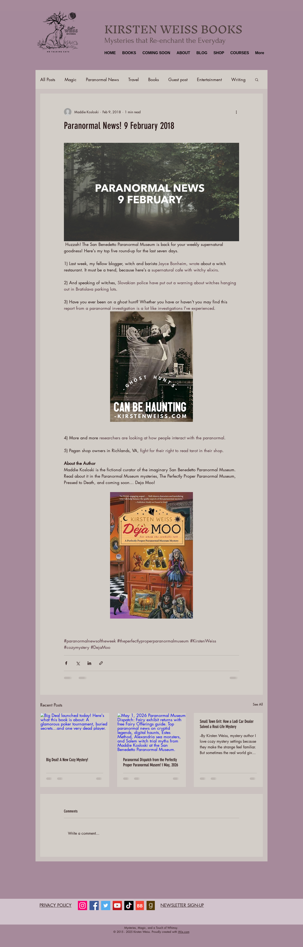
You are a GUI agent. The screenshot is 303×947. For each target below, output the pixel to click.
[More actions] (236, 112)
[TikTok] (129, 905)
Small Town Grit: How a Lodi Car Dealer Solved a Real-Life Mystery (227, 724)
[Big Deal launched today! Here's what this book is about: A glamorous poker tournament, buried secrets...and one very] (74, 732)
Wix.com (183, 932)
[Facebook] (94, 905)
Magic (70, 79)
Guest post (177, 79)
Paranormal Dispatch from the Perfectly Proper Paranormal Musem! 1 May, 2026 (150, 762)
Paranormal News (102, 79)
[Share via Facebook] (66, 663)
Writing (238, 79)
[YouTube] (117, 905)
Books (153, 79)
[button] (128, 53)
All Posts (47, 79)
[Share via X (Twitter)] (78, 663)
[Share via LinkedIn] (89, 663)
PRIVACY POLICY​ (55, 905)
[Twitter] (105, 905)
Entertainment (209, 79)
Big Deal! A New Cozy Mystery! (67, 759)
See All (258, 704)
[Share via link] (101, 663)
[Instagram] (82, 905)
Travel (133, 79)
